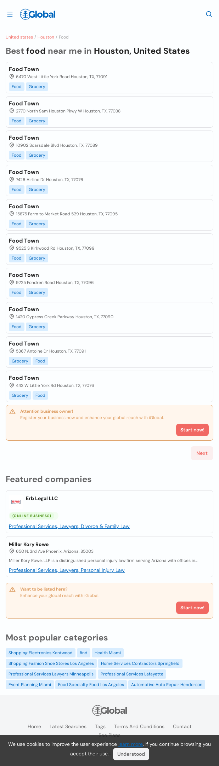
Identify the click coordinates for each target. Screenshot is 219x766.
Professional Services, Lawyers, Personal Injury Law (67, 570)
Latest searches (68, 726)
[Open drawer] (10, 14)
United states (19, 37)
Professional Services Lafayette (132, 674)
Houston (46, 37)
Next (202, 453)
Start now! (192, 607)
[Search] (209, 14)
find (84, 653)
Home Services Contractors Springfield (140, 663)
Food (17, 86)
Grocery (37, 86)
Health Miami (108, 653)
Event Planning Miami (30, 684)
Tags (100, 726)
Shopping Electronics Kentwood (41, 653)
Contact (182, 726)
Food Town (24, 69)
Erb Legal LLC (42, 498)
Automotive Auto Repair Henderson (166, 684)
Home (34, 726)
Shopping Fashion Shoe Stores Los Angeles (51, 663)
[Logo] (37, 14)
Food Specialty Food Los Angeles (91, 684)
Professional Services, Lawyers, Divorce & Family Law (69, 526)
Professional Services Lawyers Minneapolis (51, 674)
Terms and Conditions (139, 726)
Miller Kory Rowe (29, 544)
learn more (130, 744)
